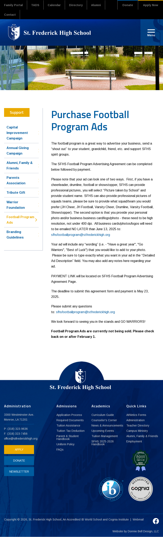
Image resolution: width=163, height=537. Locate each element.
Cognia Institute (118, 519)
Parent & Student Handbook (67, 437)
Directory (76, 5)
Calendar (54, 5)
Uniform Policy (65, 444)
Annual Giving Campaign (18, 150)
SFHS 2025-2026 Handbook (102, 443)
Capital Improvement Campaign (17, 133)
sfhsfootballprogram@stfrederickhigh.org (80, 234)
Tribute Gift (16, 192)
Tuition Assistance (68, 425)
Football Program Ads (20, 219)
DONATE (19, 460)
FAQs (60, 449)
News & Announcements (107, 425)
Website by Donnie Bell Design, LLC (135, 531)
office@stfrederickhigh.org (20, 438)
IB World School (91, 519)
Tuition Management (104, 436)
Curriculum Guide (102, 415)
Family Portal (13, 5)
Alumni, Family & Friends (20, 165)
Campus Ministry (137, 430)
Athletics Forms (136, 415)
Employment (134, 441)
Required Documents (70, 420)
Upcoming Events (102, 430)
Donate (127, 5)
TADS (35, 5)
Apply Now (150, 5)
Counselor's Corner (104, 420)
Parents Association (16, 180)
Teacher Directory (137, 425)
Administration (135, 420)
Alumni (96, 5)
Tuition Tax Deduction (70, 430)
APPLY (19, 449)
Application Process (69, 415)
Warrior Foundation (16, 204)
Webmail (138, 519)
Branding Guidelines (15, 234)
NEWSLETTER (19, 471)
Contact (10, 14)
